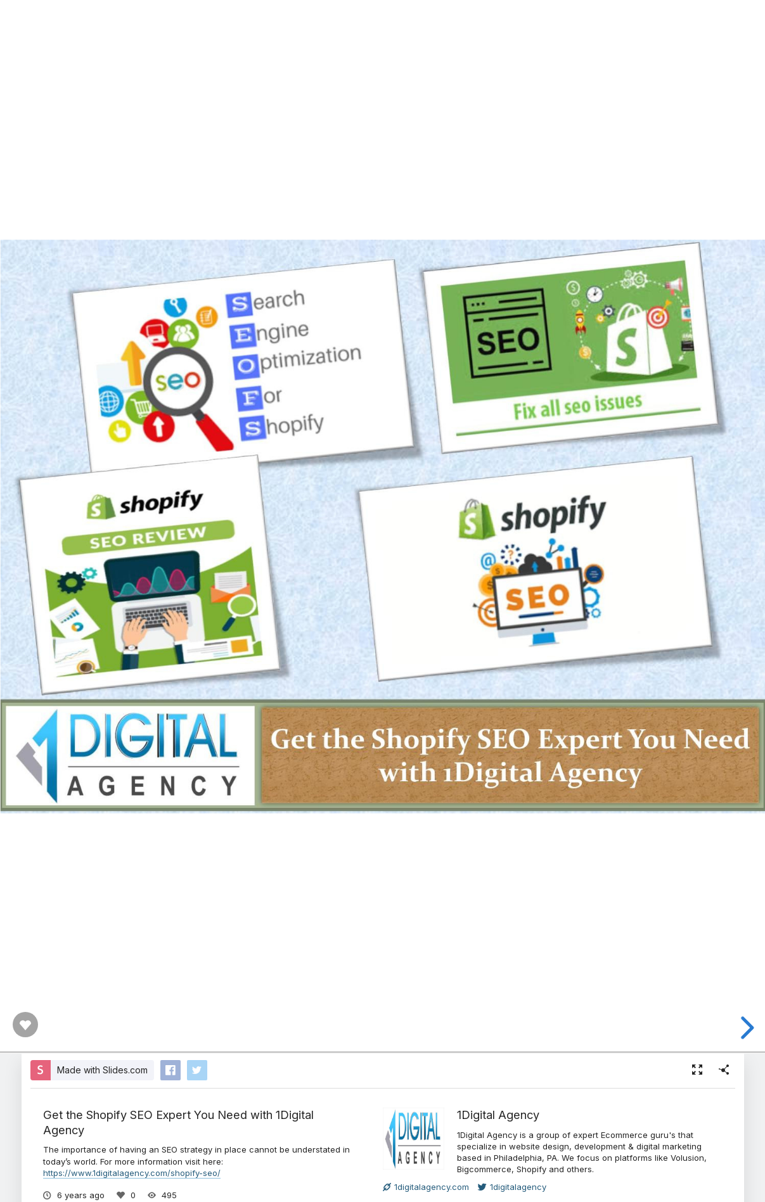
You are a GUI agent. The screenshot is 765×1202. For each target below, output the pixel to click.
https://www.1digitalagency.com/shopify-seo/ (132, 1173)
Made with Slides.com (102, 1070)
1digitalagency (512, 1187)
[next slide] (745, 1027)
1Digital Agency (498, 1115)
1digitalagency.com (426, 1187)
